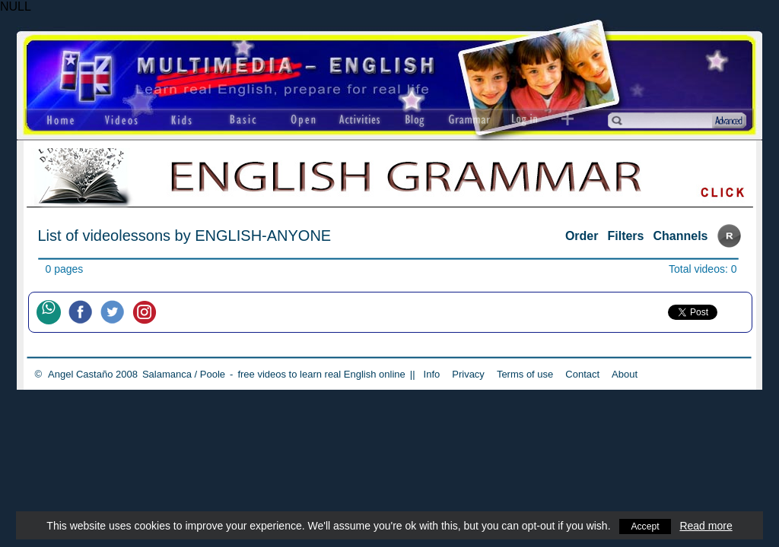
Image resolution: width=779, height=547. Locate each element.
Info (432, 374)
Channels (680, 235)
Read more (708, 526)
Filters (625, 235)
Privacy (468, 374)
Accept (645, 526)
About (625, 374)
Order (582, 235)
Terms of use (525, 374)
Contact (582, 374)
